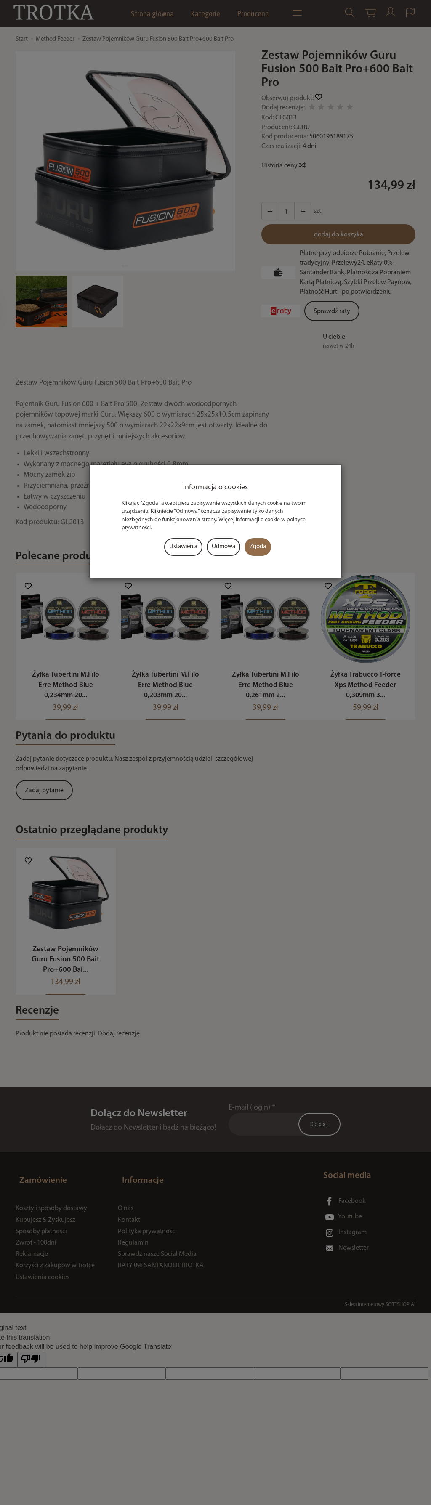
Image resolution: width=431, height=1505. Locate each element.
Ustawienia (183, 547)
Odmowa (223, 547)
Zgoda (258, 547)
